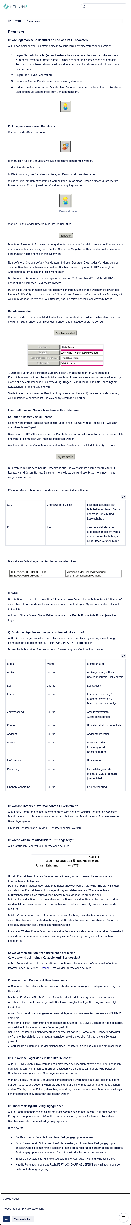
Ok (6, 1219)
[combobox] (104, 7)
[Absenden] (84, 7)
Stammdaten (33, 21)
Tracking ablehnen (23, 1219)
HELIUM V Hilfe (15, 21)
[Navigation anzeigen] (123, 1217)
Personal (45, 968)
